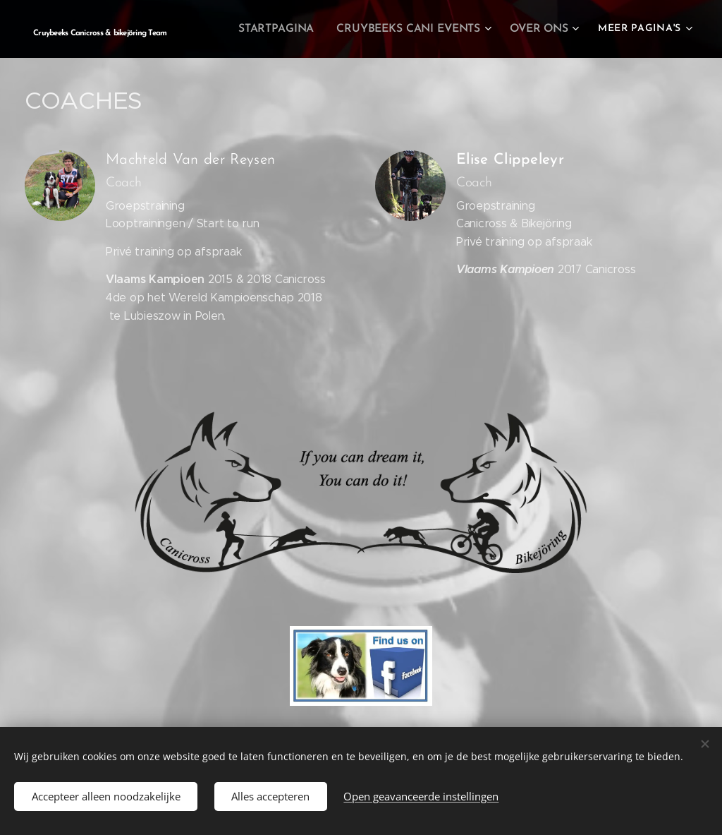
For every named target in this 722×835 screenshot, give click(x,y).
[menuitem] (286, 29)
